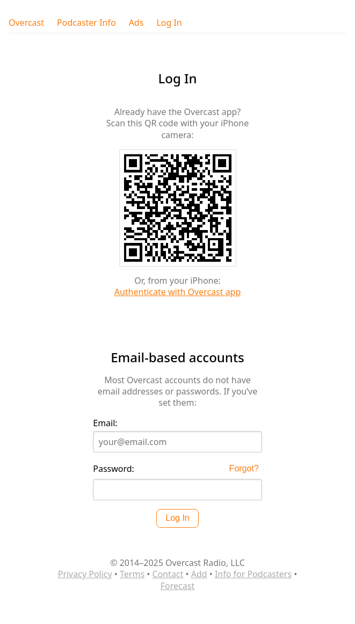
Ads (136, 22)
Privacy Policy (85, 574)
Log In (169, 22)
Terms (132, 574)
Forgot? (244, 468)
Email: (105, 423)
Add (199, 574)
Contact (167, 574)
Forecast (177, 586)
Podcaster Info (86, 22)
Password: (113, 469)
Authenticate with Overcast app (177, 292)
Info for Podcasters (253, 574)
